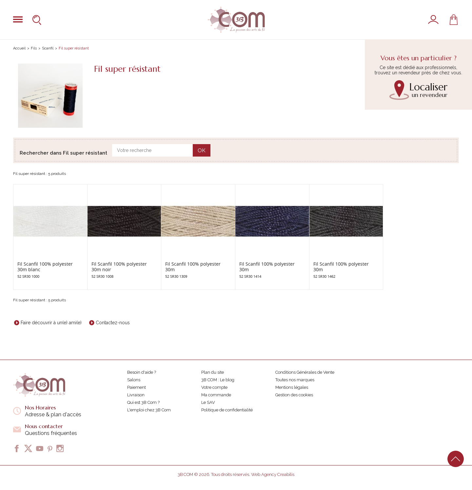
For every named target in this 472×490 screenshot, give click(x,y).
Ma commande (216, 395)
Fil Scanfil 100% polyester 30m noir (119, 267)
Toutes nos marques (294, 380)
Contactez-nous (113, 322)
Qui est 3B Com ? (143, 402)
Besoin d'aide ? (141, 372)
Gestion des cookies (294, 395)
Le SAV (208, 402)
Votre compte (214, 387)
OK (202, 150)
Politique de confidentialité (227, 410)
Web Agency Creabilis (272, 474)
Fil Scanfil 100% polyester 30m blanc (45, 267)
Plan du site (212, 372)
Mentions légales (291, 387)
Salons (133, 380)
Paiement (136, 387)
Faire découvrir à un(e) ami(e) (51, 322)
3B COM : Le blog (217, 380)
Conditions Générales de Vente (304, 372)
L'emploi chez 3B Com (149, 410)
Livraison (136, 395)
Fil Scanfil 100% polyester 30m (193, 267)
